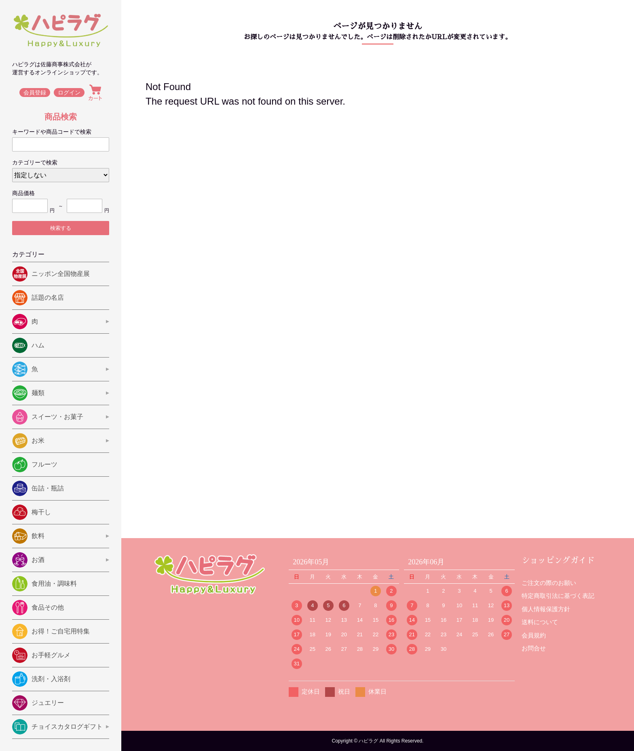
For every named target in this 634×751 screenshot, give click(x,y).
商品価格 (23, 193)
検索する (60, 228)
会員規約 (534, 635)
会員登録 (34, 92)
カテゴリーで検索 (34, 162)
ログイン (69, 92)
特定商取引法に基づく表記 (558, 595)
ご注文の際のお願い (549, 582)
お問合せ (534, 648)
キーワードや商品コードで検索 (51, 132)
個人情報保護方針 (546, 609)
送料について (540, 621)
